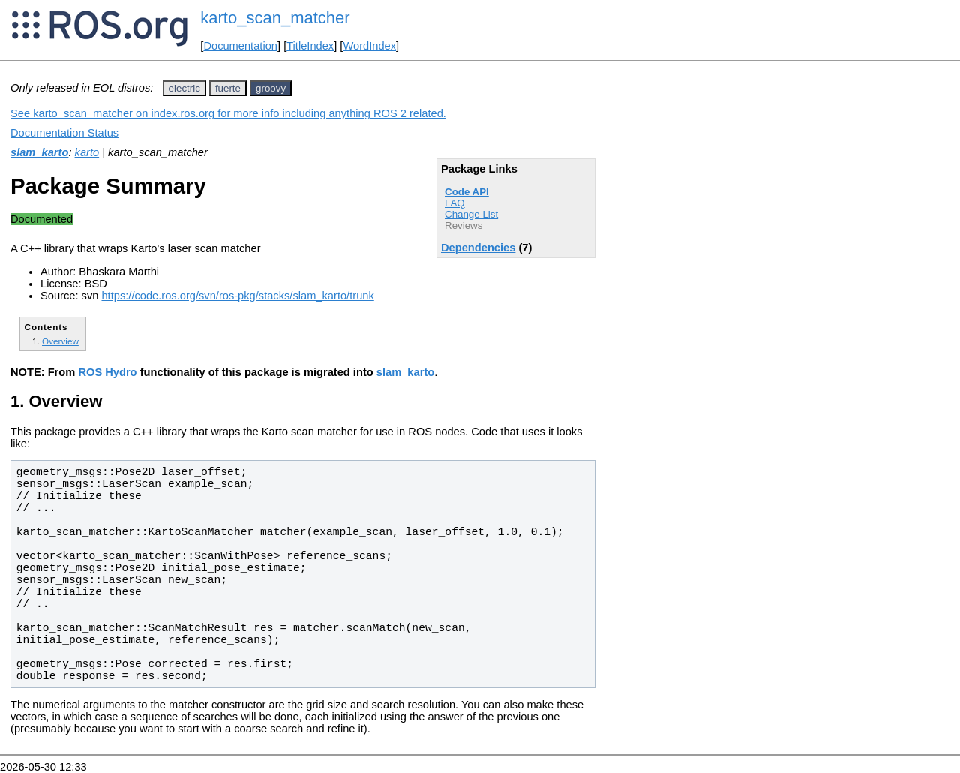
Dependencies (478, 248)
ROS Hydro (107, 372)
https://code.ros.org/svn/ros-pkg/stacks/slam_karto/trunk (237, 296)
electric (184, 88)
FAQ (455, 203)
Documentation (240, 46)
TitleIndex (310, 46)
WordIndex (369, 46)
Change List (471, 214)
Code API (467, 191)
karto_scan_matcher (275, 17)
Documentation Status (64, 133)
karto (87, 152)
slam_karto (39, 152)
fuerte (228, 88)
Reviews (463, 225)
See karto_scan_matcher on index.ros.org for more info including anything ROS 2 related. (228, 113)
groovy (271, 88)
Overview (60, 341)
